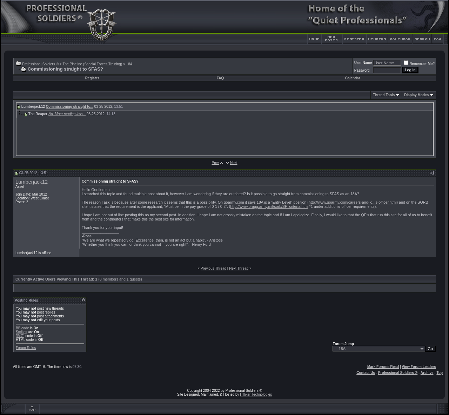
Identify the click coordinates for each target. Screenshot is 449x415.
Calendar (352, 78)
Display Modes (416, 95)
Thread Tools (384, 95)
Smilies (21, 332)
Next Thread (238, 268)
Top (439, 373)
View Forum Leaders (419, 367)
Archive (427, 373)
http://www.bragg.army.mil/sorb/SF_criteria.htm (269, 206)
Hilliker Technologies (256, 394)
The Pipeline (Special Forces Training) (92, 64)
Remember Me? (419, 64)
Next (233, 163)
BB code (22, 328)
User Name (363, 63)
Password (362, 70)
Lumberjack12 (31, 182)
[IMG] (20, 336)
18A (129, 64)
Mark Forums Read (383, 367)
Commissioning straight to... (69, 106)
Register (92, 78)
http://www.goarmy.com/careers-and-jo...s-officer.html (353, 202)
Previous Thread (213, 268)
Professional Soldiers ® (40, 64)
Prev (215, 163)
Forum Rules (26, 348)
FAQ (220, 78)
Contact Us (365, 373)
